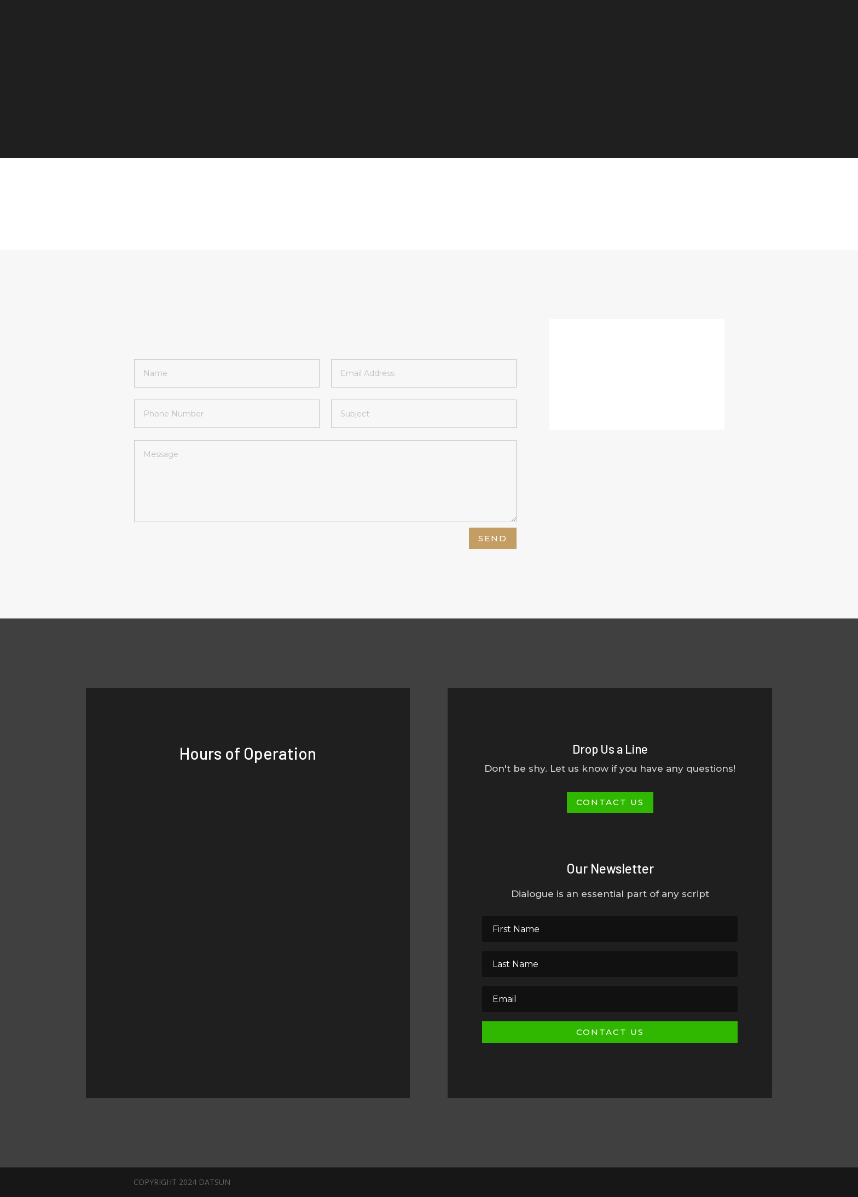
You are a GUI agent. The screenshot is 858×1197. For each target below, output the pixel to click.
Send (492, 538)
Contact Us (610, 802)
